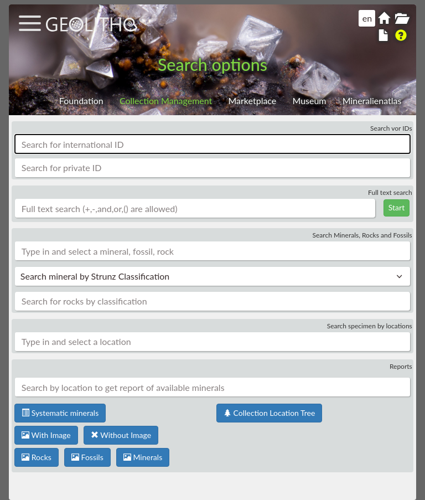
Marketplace (252, 100)
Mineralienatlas (372, 100)
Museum (309, 100)
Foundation (81, 100)
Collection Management (166, 100)
